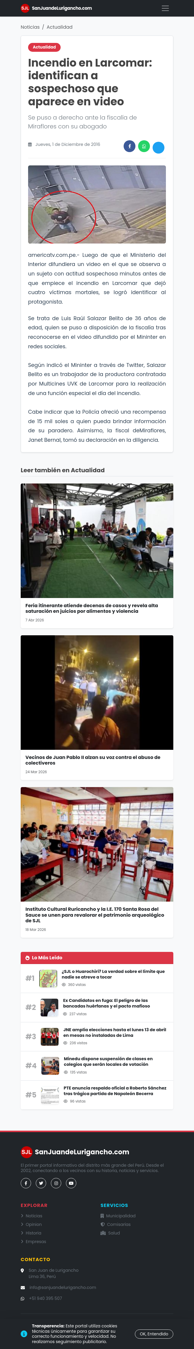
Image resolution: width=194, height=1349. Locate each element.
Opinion (31, 1224)
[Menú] (165, 8)
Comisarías (116, 1224)
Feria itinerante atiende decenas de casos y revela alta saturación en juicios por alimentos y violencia (91, 608)
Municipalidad (118, 1216)
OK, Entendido (154, 1334)
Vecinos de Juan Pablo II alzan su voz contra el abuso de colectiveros (92, 760)
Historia (31, 1233)
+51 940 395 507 (45, 1298)
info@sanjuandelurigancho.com (63, 1287)
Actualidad (60, 27)
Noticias (30, 27)
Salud (110, 1233)
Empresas (33, 1242)
